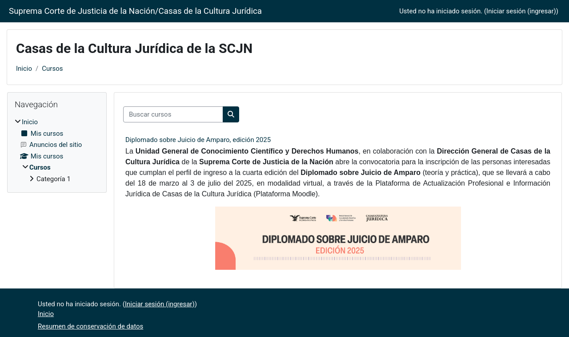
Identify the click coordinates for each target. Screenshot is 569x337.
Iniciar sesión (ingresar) (521, 11)
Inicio (24, 69)
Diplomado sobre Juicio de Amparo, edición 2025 (198, 140)
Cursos (52, 69)
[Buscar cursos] (173, 114)
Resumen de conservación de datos (90, 326)
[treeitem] (57, 150)
